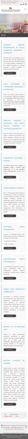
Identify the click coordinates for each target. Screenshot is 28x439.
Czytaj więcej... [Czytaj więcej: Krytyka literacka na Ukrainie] (10, 404)
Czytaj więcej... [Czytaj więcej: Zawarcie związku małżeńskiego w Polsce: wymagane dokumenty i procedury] (10, 73)
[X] (21, 437)
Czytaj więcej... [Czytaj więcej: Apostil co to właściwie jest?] (10, 349)
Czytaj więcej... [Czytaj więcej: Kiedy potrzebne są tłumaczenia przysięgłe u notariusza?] (10, 109)
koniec (17, 416)
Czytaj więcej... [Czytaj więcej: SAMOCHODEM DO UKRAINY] (10, 215)
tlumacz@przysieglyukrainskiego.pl (8, 2)
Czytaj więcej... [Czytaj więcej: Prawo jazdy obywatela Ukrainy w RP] (10, 315)
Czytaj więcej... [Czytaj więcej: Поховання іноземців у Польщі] (10, 177)
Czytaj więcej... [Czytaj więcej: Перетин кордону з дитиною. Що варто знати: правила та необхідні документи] (10, 147)
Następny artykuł (8, 416)
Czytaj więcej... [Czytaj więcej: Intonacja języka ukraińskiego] (10, 248)
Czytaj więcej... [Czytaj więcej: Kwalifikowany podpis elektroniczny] (10, 278)
